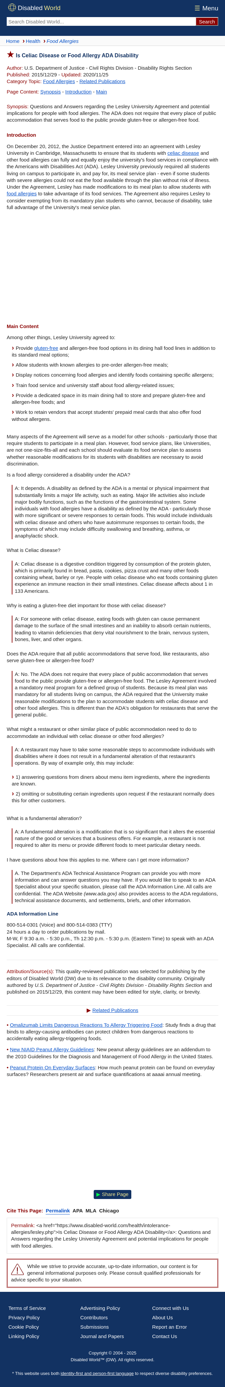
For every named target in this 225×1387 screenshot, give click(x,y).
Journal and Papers (102, 1336)
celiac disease (183, 153)
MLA (91, 1210)
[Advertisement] (112, 268)
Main (101, 91)
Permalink (58, 1210)
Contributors (94, 1317)
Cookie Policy (23, 1327)
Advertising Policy (100, 1308)
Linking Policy (23, 1336)
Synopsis (50, 91)
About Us (162, 1317)
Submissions (94, 1327)
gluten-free (46, 348)
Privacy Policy (24, 1317)
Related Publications (103, 81)
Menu (205, 8)
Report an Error (169, 1327)
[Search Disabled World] (101, 21)
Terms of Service (27, 1308)
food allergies (22, 193)
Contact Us (164, 1336)
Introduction (78, 91)
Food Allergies (59, 81)
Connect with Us (170, 1308)
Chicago (109, 1210)
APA (78, 1210)
